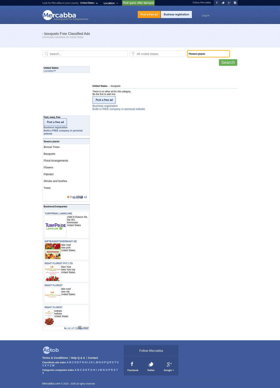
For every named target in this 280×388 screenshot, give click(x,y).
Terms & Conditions (55, 357)
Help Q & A (78, 357)
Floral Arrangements (56, 160)
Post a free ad (149, 14)
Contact (93, 357)
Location (109, 3)
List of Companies (77, 328)
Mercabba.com (51, 383)
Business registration (176, 14)
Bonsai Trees (52, 147)
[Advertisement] (163, 75)
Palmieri (49, 174)
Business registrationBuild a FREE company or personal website (119, 107)
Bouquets (49, 153)
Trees (47, 187)
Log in (205, 15)
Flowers (48, 167)
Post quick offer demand (138, 3)
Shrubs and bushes (55, 181)
